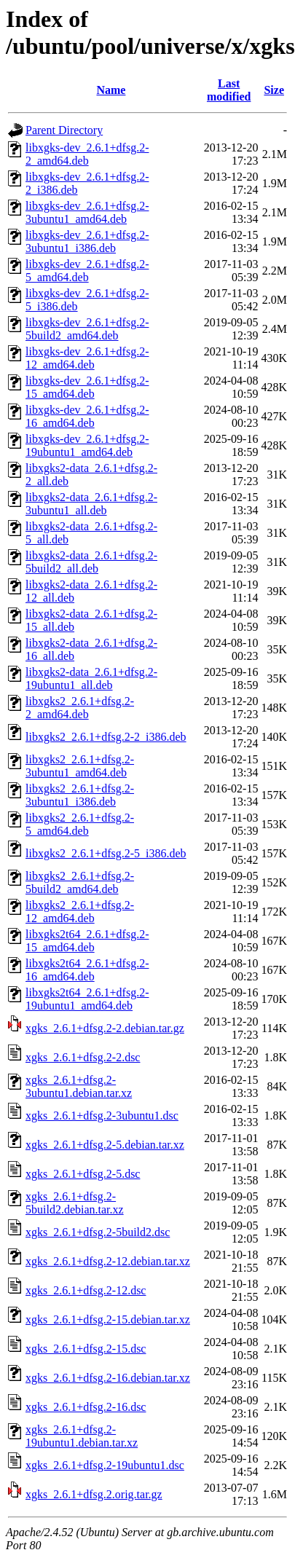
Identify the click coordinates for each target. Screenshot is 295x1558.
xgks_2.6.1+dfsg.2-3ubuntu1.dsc (101, 1115)
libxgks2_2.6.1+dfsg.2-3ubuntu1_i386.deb (79, 795)
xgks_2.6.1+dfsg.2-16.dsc (85, 1407)
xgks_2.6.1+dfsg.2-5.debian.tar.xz (104, 1144)
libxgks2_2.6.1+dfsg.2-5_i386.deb (105, 853)
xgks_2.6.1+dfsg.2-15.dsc (85, 1348)
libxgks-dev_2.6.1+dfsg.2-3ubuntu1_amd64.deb (87, 212)
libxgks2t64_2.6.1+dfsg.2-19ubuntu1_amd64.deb (87, 999)
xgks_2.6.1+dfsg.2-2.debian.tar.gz (104, 1028)
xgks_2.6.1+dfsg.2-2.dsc (82, 1057)
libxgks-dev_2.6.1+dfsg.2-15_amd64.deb (87, 387)
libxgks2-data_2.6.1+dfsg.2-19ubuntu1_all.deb (91, 678)
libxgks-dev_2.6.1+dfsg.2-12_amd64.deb (87, 358)
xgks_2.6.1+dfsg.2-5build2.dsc (97, 1232)
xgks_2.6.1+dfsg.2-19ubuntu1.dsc (104, 1465)
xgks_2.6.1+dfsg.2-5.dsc (82, 1174)
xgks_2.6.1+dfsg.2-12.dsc (85, 1290)
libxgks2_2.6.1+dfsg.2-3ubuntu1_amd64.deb (79, 766)
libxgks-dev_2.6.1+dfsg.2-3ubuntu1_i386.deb (87, 241)
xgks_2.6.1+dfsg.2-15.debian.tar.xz (107, 1319)
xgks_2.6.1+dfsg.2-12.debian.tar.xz (107, 1261)
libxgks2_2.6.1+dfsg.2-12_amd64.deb (79, 911)
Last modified (229, 90)
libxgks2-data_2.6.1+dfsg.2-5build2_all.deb (91, 562)
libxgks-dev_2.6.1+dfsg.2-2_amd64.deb (87, 154)
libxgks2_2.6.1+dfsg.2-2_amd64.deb (79, 707)
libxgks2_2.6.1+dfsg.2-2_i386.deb (105, 737)
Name (110, 90)
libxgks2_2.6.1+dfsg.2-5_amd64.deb (79, 824)
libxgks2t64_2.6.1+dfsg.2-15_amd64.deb (87, 940)
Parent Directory (64, 130)
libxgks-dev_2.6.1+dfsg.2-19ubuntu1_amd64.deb (87, 445)
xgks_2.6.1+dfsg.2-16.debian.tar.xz (107, 1378)
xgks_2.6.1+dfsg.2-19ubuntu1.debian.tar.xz (81, 1436)
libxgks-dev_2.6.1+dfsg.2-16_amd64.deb (87, 416)
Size (274, 90)
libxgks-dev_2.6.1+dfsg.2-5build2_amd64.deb (87, 329)
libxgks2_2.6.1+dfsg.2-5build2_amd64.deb (79, 882)
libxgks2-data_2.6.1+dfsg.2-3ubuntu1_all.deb (91, 503)
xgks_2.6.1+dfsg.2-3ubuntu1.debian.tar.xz (78, 1086)
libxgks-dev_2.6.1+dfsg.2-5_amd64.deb (87, 270)
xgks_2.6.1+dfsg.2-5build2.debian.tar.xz (74, 1203)
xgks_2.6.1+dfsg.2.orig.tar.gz (93, 1494)
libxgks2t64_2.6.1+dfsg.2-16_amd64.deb (87, 970)
